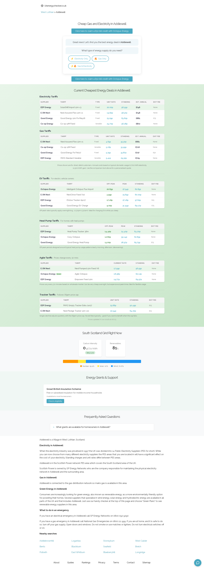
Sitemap (146, 562)
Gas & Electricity (82, 66)
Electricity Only (80, 58)
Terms (116, 562)
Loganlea (76, 541)
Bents (42, 547)
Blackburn (76, 547)
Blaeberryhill (109, 553)
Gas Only (102, 58)
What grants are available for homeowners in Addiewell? (83, 427)
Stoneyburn (108, 541)
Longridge (140, 553)
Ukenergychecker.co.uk (53, 6)
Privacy (101, 562)
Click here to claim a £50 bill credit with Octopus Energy (102, 31)
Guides (70, 562)
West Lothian (47, 12)
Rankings (86, 562)
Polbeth (43, 553)
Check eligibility (55, 402)
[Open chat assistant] (197, 562)
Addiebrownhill (47, 541)
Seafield (107, 547)
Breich (138, 547)
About (56, 562)
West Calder (141, 541)
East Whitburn (78, 553)
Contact (131, 562)
